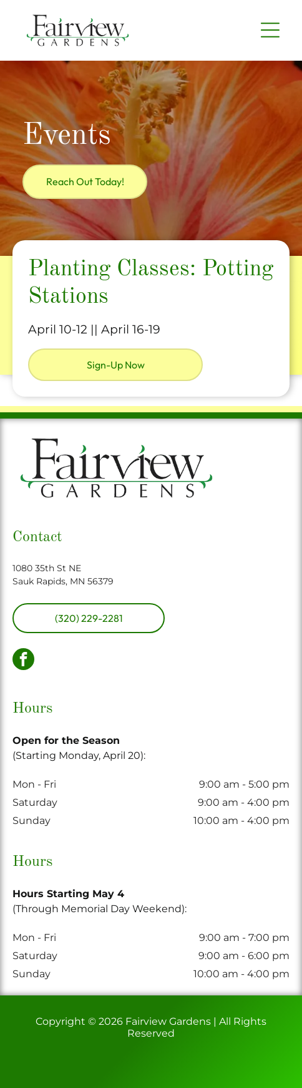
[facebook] (23, 660)
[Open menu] (270, 30)
